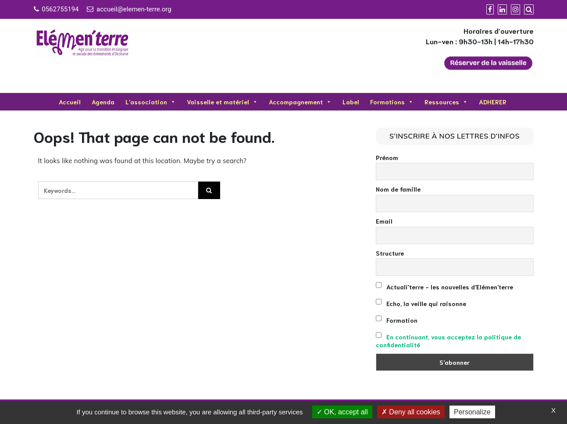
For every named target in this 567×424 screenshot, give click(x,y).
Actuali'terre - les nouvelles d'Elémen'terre (444, 286)
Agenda (103, 102)
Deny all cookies (411, 412)
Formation (396, 319)
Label (350, 102)
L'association (150, 101)
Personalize (472, 412)
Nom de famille (398, 189)
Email (384, 221)
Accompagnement (300, 101)
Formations (392, 101)
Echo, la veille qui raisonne (421, 302)
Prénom (387, 157)
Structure (390, 253)
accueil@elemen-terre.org (133, 9)
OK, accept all (342, 412)
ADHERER (492, 102)
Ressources (446, 101)
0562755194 (60, 9)
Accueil (70, 102)
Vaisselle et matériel (222, 101)
